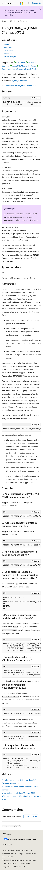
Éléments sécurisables (10, 783)
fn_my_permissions (19, 80)
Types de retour (9, 50)
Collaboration (31, 853)
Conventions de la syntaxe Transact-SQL (20, 85)
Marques (5, 867)
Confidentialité (7, 857)
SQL (11, 21)
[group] (21, 103)
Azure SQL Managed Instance (24, 66)
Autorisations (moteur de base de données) (19, 780)
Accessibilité (25, 863)
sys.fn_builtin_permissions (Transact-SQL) (18, 793)
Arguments (7, 47)
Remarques (7, 53)
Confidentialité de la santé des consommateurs (18, 860)
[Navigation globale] (2, 3)
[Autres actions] (39, 21)
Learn (4, 21)
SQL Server (21, 21)
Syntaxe (6, 44)
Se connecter (36, 3)
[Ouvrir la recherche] (28, 3)
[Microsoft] (21, 3)
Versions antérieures (9, 853)
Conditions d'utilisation (10, 863)
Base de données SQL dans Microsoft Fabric (19, 69)
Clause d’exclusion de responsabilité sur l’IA (17, 850)
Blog (20, 853)
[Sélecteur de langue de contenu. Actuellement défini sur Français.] (7, 834)
